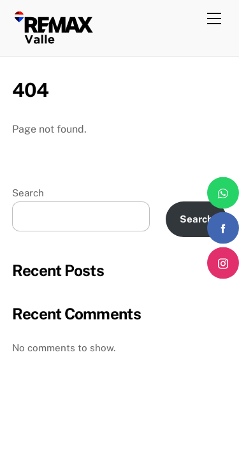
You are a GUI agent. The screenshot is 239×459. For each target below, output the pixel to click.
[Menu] (214, 17)
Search (28, 192)
